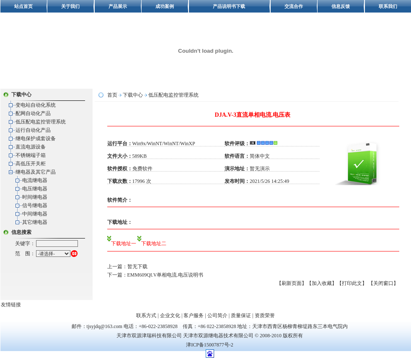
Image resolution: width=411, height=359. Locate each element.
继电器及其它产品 (36, 172)
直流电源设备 (31, 147)
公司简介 (217, 315)
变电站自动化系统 (36, 105)
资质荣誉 (265, 315)
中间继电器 (34, 214)
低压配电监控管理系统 (41, 122)
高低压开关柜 (31, 164)
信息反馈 (340, 6)
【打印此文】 (352, 283)
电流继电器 (34, 180)
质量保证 (241, 315)
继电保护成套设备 (36, 138)
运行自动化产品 (33, 130)
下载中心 (133, 95)
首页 (112, 95)
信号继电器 (34, 205)
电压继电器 (34, 189)
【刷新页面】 (292, 283)
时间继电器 (34, 197)
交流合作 (293, 6)
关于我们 (70, 6)
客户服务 (194, 315)
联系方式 (146, 315)
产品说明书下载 (229, 6)
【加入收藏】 (322, 283)
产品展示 (118, 6)
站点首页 (23, 6)
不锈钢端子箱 (31, 155)
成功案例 (164, 6)
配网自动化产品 (33, 113)
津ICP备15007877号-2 (209, 345)
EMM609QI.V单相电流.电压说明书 (165, 275)
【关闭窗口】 (383, 283)
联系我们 (388, 6)
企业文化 (170, 315)
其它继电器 (34, 222)
